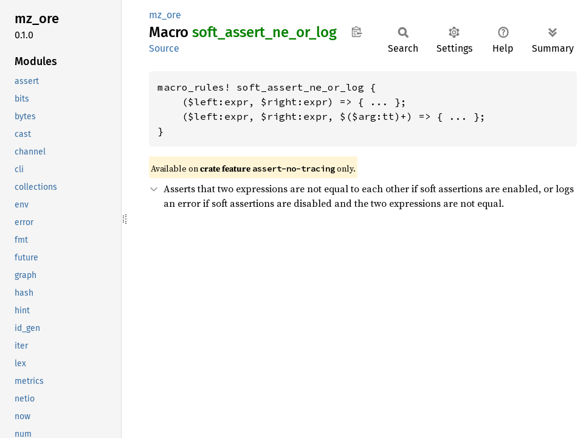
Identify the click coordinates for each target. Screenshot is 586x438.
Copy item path (356, 31)
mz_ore (165, 15)
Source (164, 48)
